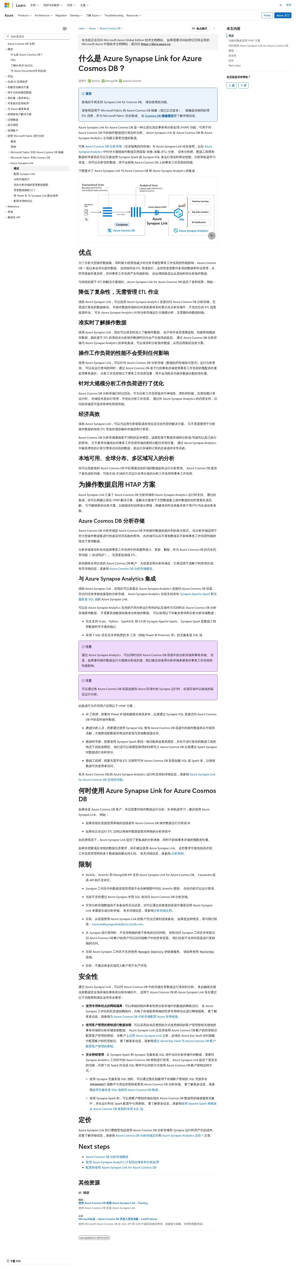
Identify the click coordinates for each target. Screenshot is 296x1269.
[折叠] (64, 28)
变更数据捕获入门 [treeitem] (24, 190)
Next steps (235, 65)
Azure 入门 (283, 15)
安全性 (232, 55)
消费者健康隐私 (226, 1257)
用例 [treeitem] (13, 146)
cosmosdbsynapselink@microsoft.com (117, 924)
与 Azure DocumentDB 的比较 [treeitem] (28, 70)
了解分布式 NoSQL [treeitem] (22, 65)
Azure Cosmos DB (110, 28)
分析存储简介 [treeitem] (22, 179)
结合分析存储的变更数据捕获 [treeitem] (31, 184)
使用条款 (248, 1257)
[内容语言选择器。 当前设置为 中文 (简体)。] (15, 1257)
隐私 (206, 1257)
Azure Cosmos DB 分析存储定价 (137, 1135)
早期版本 (171, 1257)
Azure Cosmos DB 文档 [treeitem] (21, 43)
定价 (231, 60)
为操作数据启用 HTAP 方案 (244, 40)
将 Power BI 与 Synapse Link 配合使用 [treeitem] (36, 195)
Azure (92, 28)
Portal (267, 15)
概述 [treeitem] (13, 141)
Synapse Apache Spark (195, 594)
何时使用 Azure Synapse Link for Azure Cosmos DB (258, 45)
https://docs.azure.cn (155, 44)
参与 (196, 1257)
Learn (82, 28)
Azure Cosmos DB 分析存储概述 (131, 568)
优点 (231, 35)
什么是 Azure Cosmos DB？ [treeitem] (27, 54)
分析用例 (177, 853)
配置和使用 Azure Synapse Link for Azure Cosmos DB (121, 1167)
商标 (260, 1257)
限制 (231, 50)
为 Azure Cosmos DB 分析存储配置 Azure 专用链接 (144, 1016)
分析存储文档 (163, 910)
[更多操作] (214, 28)
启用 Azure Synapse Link (145, 1035)
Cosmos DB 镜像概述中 (161, 116)
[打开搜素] (281, 5)
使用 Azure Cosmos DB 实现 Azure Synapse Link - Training (113, 1203)
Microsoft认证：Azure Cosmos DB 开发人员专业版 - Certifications (118, 1219)
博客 (184, 1257)
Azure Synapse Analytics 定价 (181, 1135)
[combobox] (37, 36)
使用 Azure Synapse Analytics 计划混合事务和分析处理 (122, 1162)
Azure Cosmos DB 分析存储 (103, 146)
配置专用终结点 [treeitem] (23, 201)
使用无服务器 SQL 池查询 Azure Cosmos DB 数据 (125, 1090)
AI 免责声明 (155, 1257)
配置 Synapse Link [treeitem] (24, 174)
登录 (288, 5)
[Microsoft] (7, 5)
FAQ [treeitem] (13, 60)
